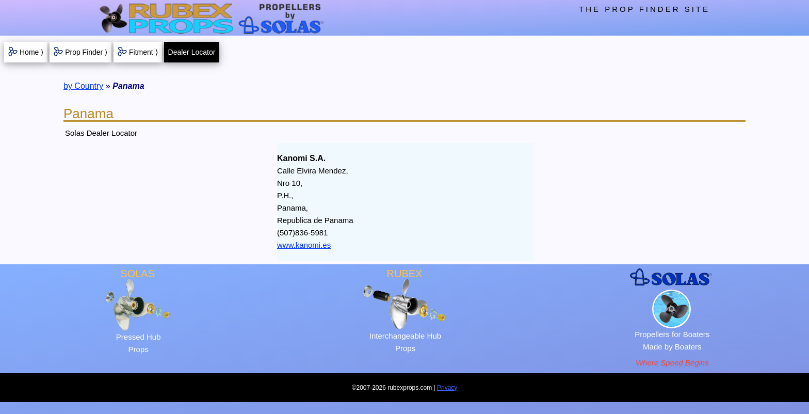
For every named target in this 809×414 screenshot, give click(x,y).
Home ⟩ (31, 52)
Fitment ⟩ (143, 52)
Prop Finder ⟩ (86, 52)
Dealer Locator (192, 52)
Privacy (447, 387)
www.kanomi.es (304, 245)
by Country (83, 86)
